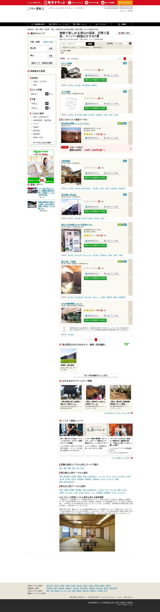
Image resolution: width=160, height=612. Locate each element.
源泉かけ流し (38, 137)
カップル (102, 476)
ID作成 (130, 10)
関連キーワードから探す (37, 593)
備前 (65, 468)
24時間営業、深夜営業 (42, 120)
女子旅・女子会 (70, 479)
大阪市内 (85, 591)
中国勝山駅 (99, 115)
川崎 (52, 591)
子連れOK (95, 479)
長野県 (96, 586)
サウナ (108, 476)
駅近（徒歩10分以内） (67, 482)
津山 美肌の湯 (79, 297)
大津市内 (100, 591)
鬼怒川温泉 (113, 588)
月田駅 (116, 115)
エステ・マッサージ (107, 479)
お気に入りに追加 (112, 75)
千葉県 (62, 586)
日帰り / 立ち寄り (40, 81)
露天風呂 (67, 476)
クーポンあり (84, 47)
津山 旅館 (77, 85)
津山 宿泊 (70, 85)
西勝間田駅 (122, 297)
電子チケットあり (69, 47)
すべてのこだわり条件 (42, 143)
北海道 (90, 586)
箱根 (55, 588)
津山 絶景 (96, 255)
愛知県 (102, 586)
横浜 (48, 591)
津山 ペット (96, 297)
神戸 (105, 591)
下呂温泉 (76, 588)
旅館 (117, 479)
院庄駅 (102, 218)
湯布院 (106, 588)
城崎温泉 (68, 588)
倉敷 (69, 468)
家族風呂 (36, 134)
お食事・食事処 (76, 476)
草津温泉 (49, 588)
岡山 (61, 468)
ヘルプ (119, 597)
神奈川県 (49, 586)
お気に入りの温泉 (112, 7)
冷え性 (61, 479)
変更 (50, 48)
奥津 (82, 468)
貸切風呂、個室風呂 (84, 479)
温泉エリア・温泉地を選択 (42, 63)
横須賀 (57, 591)
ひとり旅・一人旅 (124, 476)
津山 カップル (87, 255)
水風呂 (61, 492)
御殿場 (78, 591)
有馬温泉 (61, 588)
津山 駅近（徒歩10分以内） (83, 188)
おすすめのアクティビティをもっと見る (118, 413)
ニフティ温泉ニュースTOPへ (121, 458)
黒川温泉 (99, 588)
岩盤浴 (36, 127)
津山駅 (84, 218)
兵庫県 (67, 586)
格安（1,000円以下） (90, 476)
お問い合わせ (128, 597)
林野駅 (103, 297)
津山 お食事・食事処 (81, 115)
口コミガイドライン (108, 597)
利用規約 (123, 602)
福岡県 (108, 586)
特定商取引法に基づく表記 (111, 602)
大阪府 (85, 586)
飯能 (73, 591)
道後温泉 (92, 588)
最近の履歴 (126, 7)
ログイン (123, 10)
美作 (77, 468)
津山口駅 (96, 218)
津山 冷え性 (78, 255)
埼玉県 (56, 586)
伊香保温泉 (84, 588)
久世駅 (106, 115)
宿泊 (61, 476)
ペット (93, 492)
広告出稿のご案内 (93, 597)
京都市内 (93, 591)
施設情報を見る (93, 75)
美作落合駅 (121, 188)
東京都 (79, 586)
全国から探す (48, 42)
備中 (73, 468)
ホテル (114, 476)
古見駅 (111, 115)
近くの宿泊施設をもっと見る (96, 375)
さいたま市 (67, 591)
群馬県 (73, 586)
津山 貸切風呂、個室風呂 (89, 85)
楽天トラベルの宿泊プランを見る (95, 80)
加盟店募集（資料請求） (77, 597)
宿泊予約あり (98, 47)
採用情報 (130, 602)
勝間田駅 (109, 297)
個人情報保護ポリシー (94, 602)
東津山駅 (89, 218)
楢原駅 (115, 297)
